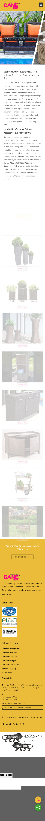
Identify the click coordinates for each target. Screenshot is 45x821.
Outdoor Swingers (9, 660)
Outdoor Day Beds (9, 652)
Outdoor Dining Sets (10, 648)
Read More (6, 594)
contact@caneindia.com (15, 703)
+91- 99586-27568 (9, 699)
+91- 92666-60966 (9, 697)
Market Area (7, 672)
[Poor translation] (9, 775)
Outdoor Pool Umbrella (11, 664)
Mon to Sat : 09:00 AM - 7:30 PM (18, 707)
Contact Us (20, 561)
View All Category (9, 668)
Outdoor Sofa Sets (9, 656)
